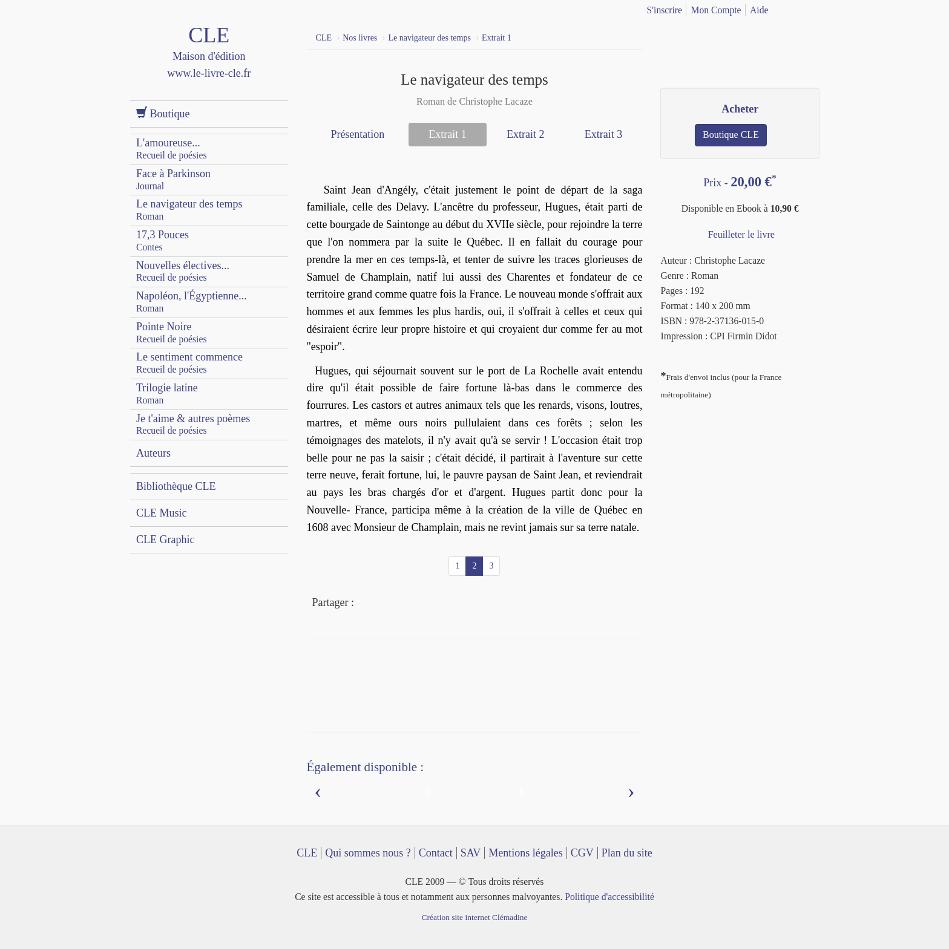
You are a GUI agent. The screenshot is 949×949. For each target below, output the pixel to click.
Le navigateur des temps (189, 209)
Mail (410, 603)
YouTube (698, 36)
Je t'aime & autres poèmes (193, 424)
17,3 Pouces (162, 240)
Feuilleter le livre (740, 234)
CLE (307, 853)
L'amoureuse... (171, 148)
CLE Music (161, 513)
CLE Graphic (165, 539)
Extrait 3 (603, 134)
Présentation (357, 134)
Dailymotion (719, 36)
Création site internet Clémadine (474, 917)
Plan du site (627, 853)
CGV (582, 853)
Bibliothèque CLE (175, 486)
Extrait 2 (525, 134)
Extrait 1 (447, 134)
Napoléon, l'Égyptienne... (191, 301)
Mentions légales (525, 853)
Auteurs (153, 453)
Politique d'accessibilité (609, 897)
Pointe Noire (171, 332)
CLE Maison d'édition (209, 63)
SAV (471, 853)
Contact (436, 853)
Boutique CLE (731, 134)
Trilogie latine (167, 393)
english (812, 8)
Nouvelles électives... (182, 271)
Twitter (388, 603)
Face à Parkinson (173, 179)
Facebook (366, 603)
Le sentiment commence (189, 362)
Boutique (163, 113)
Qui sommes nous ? (368, 853)
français (793, 8)
